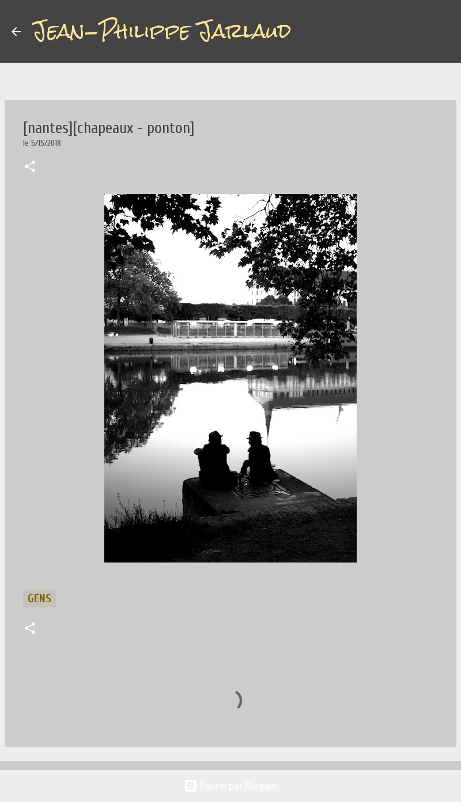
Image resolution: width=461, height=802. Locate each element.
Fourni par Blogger (230, 786)
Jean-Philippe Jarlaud (161, 31)
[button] (30, 167)
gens (39, 598)
